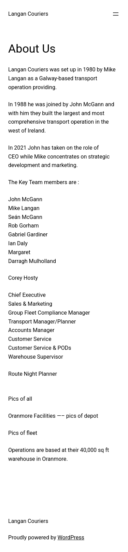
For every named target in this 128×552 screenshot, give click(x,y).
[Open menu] (116, 14)
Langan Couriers (28, 14)
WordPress (71, 537)
